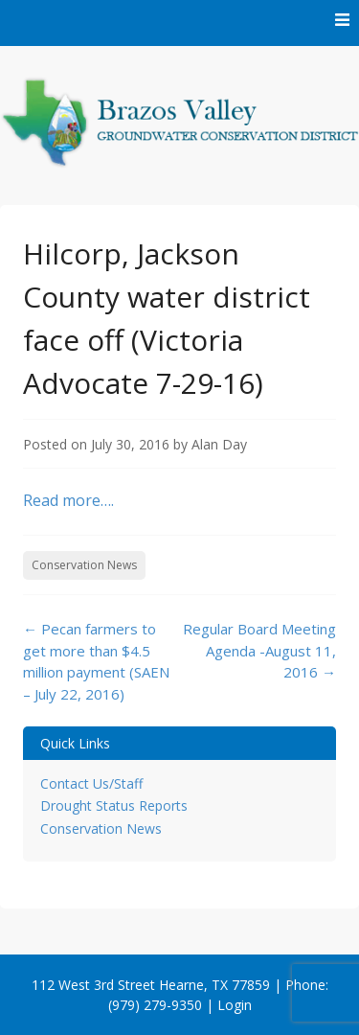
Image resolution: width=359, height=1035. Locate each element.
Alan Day (219, 444)
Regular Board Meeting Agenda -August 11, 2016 (259, 650)
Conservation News (84, 565)
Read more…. (68, 500)
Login (234, 1005)
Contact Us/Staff (91, 783)
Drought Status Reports (114, 805)
